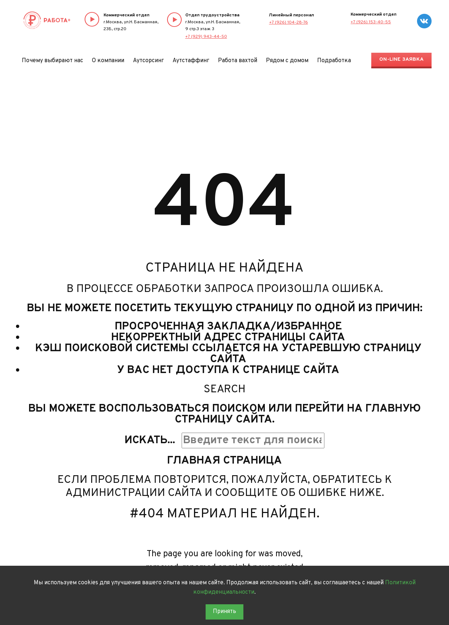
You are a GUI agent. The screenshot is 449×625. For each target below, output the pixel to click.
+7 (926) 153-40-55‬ (371, 22)
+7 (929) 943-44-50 (206, 37)
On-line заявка (401, 59)
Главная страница (224, 461)
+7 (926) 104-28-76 (288, 22)
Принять (224, 611)
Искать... (150, 440)
